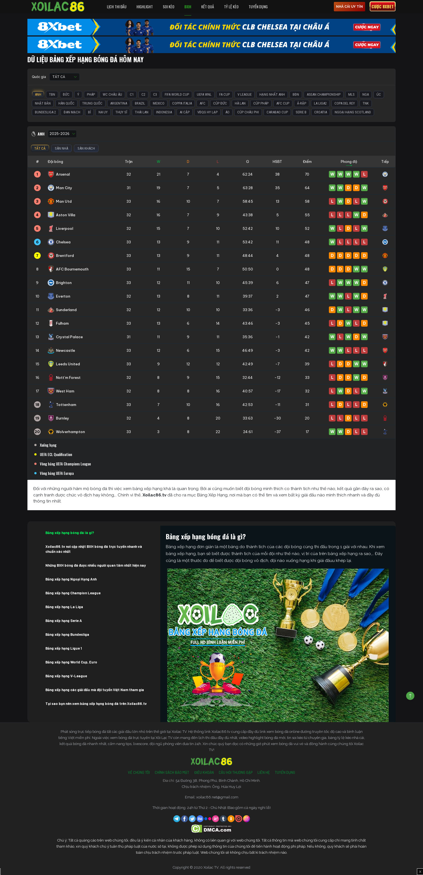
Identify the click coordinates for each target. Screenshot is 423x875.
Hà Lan (240, 103)
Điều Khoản (204, 772)
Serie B (301, 112)
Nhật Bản (43, 103)
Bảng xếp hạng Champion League (72, 593)
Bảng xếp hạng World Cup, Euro (71, 662)
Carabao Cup (277, 112)
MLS (351, 94)
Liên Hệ (263, 772)
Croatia (320, 112)
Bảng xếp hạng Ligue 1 (63, 648)
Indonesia (164, 112)
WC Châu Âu (112, 94)
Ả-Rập (301, 103)
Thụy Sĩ (121, 112)
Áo (227, 112)
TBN (52, 94)
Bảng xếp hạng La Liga (64, 607)
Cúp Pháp (261, 103)
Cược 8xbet (383, 6)
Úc (378, 94)
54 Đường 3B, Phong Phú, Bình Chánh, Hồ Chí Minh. (218, 780)
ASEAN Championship (324, 94)
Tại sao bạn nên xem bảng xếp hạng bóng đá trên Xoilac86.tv (96, 703)
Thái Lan (141, 112)
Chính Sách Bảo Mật (172, 772)
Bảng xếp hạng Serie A (63, 620)
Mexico (158, 103)
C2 (143, 94)
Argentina (118, 103)
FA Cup (224, 94)
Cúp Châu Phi (248, 112)
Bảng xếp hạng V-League (66, 676)
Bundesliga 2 (45, 112)
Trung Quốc (92, 103)
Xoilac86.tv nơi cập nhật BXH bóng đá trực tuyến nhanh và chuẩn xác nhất (93, 549)
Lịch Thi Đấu (117, 6)
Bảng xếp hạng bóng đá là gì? (69, 532)
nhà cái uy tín (349, 7)
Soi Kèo (168, 6)
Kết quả (207, 6)
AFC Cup (282, 103)
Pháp (91, 94)
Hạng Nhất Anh (272, 94)
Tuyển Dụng (258, 6)
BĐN (296, 94)
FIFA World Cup (177, 94)
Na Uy (103, 112)
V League (245, 94)
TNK (366, 103)
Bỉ (89, 112)
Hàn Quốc (66, 103)
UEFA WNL (204, 94)
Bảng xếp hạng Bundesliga (67, 634)
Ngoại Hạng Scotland (353, 112)
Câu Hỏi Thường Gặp (235, 772)
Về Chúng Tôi (139, 772)
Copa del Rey (344, 103)
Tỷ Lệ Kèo (231, 6)
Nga (365, 94)
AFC (202, 103)
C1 (132, 94)
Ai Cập (185, 112)
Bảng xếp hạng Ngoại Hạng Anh (71, 579)
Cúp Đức (220, 103)
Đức (66, 94)
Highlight (144, 6)
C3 (155, 94)
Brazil (140, 103)
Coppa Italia (182, 103)
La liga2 (320, 103)
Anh (38, 94)
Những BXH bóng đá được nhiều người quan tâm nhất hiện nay (95, 565)
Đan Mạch (72, 112)
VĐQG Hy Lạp (207, 112)
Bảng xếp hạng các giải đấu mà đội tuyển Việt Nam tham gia (94, 690)
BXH (187, 6)
